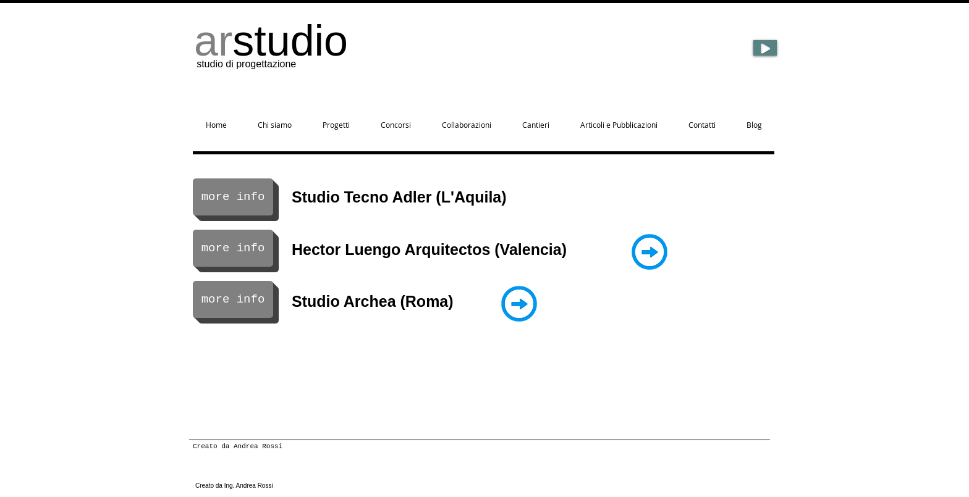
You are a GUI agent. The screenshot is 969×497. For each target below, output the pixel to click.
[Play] (765, 48)
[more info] (233, 196)
